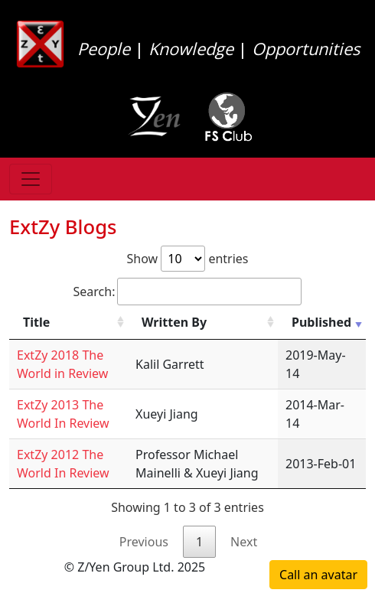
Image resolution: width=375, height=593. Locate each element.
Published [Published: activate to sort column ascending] (321, 322)
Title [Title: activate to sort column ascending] (36, 322)
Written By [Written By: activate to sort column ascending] (174, 322)
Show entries (187, 259)
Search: (187, 291)
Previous (143, 541)
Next (243, 541)
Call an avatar (318, 574)
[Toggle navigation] (30, 179)
